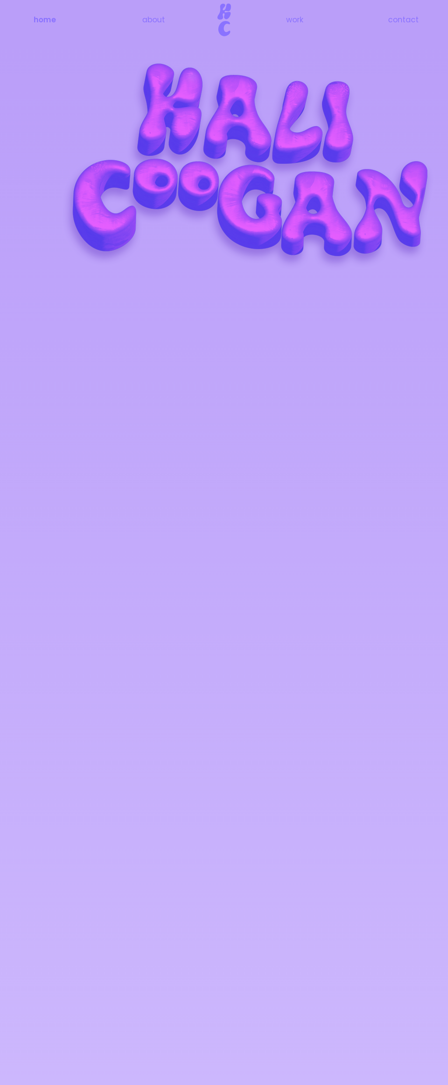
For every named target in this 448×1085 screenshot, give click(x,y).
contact (403, 19)
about (153, 19)
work (294, 19)
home (45, 19)
